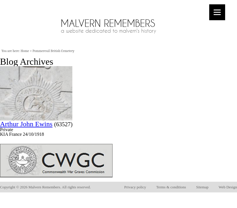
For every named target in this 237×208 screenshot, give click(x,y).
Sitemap (202, 187)
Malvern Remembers (108, 23)
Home (25, 51)
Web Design (227, 187)
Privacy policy (135, 187)
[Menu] (217, 12)
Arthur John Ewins (26, 124)
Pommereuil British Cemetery (53, 51)
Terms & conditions (171, 187)
